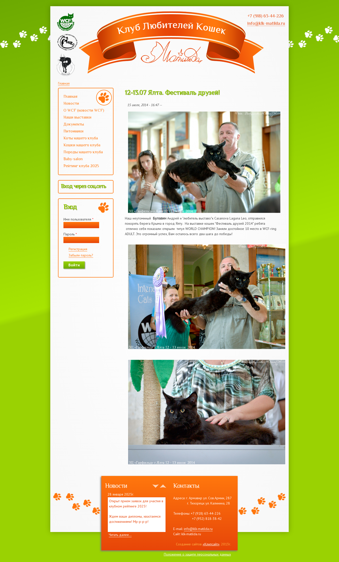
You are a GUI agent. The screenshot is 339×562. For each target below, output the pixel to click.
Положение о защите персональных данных (197, 554)
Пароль (70, 234)
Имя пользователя (78, 219)
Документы (73, 124)
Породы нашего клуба (83, 152)
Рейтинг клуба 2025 (85, 166)
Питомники (73, 131)
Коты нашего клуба (80, 138)
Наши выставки (85, 118)
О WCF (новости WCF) (85, 111)
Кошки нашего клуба (81, 145)
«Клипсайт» (211, 544)
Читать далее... (120, 534)
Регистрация (78, 249)
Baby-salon (85, 159)
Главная (64, 83)
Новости (71, 103)
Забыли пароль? (81, 255)
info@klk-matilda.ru (198, 529)
